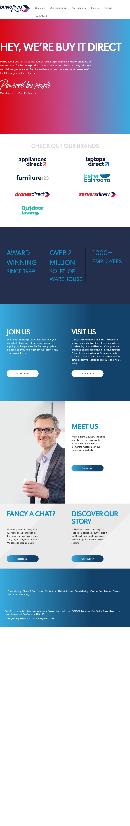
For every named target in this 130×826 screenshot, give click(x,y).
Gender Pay (96, 591)
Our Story (40, 8)
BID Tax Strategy (21, 594)
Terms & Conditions (33, 591)
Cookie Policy (81, 591)
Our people (87, 468)
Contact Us (50, 591)
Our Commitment (58, 8)
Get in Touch (41, 16)
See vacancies (23, 373)
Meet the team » (27, 93)
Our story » (6, 93)
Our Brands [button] (79, 8)
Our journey (87, 558)
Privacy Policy (14, 591)
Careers (108, 8)
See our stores (87, 373)
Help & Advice (65, 591)
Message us (22, 558)
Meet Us (95, 8)
